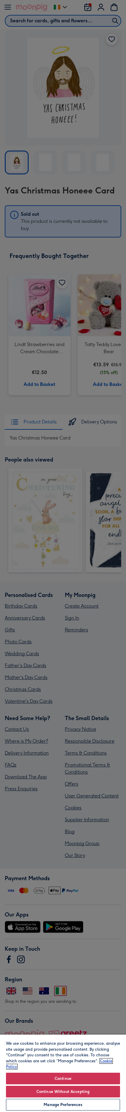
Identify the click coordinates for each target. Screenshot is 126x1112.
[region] (63, 1073)
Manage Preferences (63, 1104)
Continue (63, 1078)
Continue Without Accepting (63, 1091)
